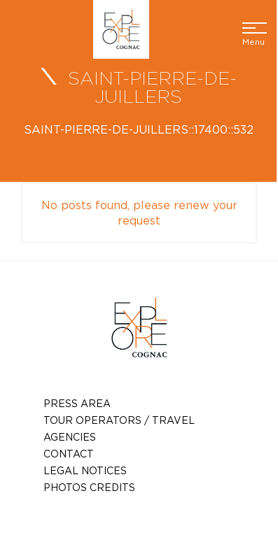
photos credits (89, 487)
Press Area (77, 403)
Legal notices (85, 470)
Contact (68, 453)
